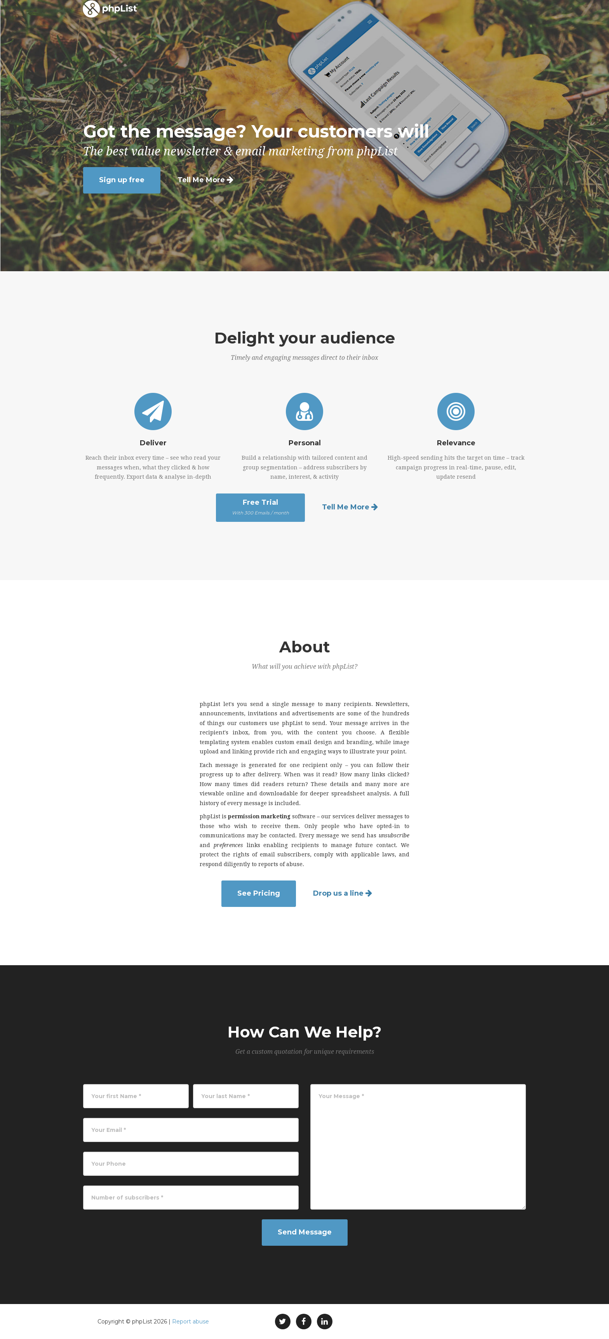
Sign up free (121, 180)
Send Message (305, 1232)
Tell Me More (201, 180)
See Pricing (258, 893)
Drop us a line (338, 893)
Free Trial (260, 507)
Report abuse (190, 1321)
